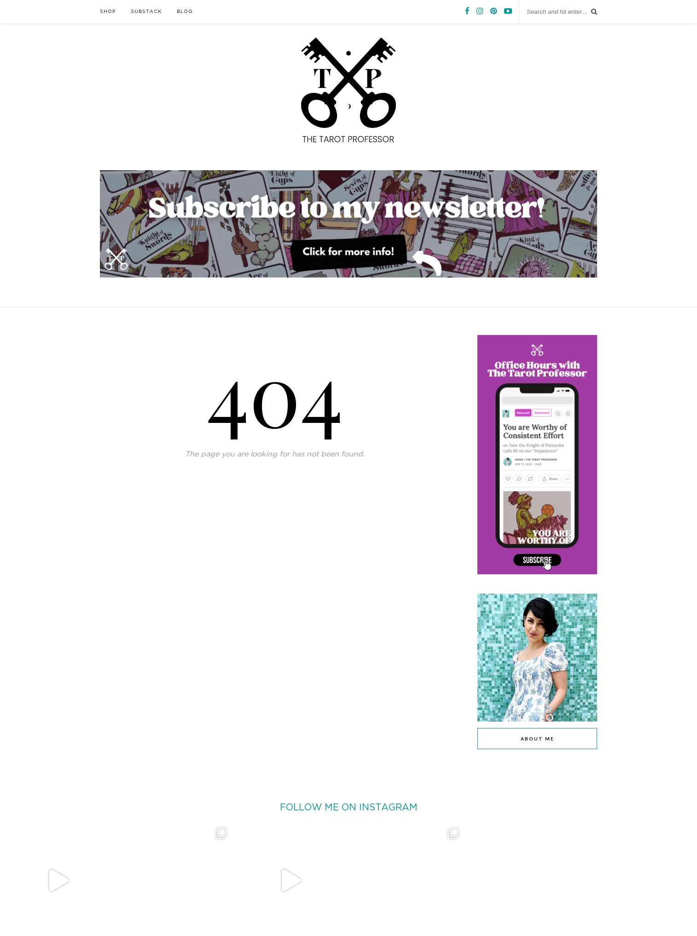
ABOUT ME (537, 738)
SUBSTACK (146, 12)
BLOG (185, 12)
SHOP (108, 12)
